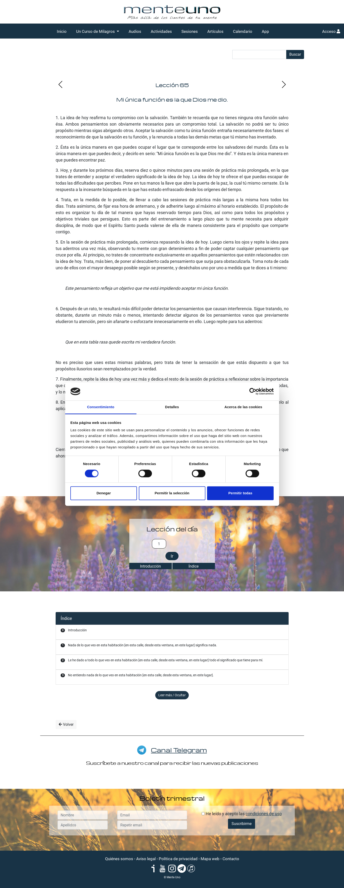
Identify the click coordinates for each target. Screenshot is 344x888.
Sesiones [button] (189, 31)
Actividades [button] (161, 31)
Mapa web (210, 858)
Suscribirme (242, 823)
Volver (66, 724)
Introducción (150, 566)
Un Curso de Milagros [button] (96, 31)
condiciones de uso (264, 813)
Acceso (331, 31)
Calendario (242, 31)
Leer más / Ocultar (172, 695)
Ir (172, 556)
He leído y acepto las (242, 813)
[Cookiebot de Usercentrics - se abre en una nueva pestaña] (253, 391)
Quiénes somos (119, 858)
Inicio (62, 31)
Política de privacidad (178, 858)
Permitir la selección (172, 493)
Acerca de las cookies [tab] (243, 407)
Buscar (295, 54)
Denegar (104, 493)
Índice (194, 566)
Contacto (231, 858)
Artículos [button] (215, 31)
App (265, 31)
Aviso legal (146, 858)
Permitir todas (240, 493)
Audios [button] (135, 31)
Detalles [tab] (172, 407)
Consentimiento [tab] (100, 407)
